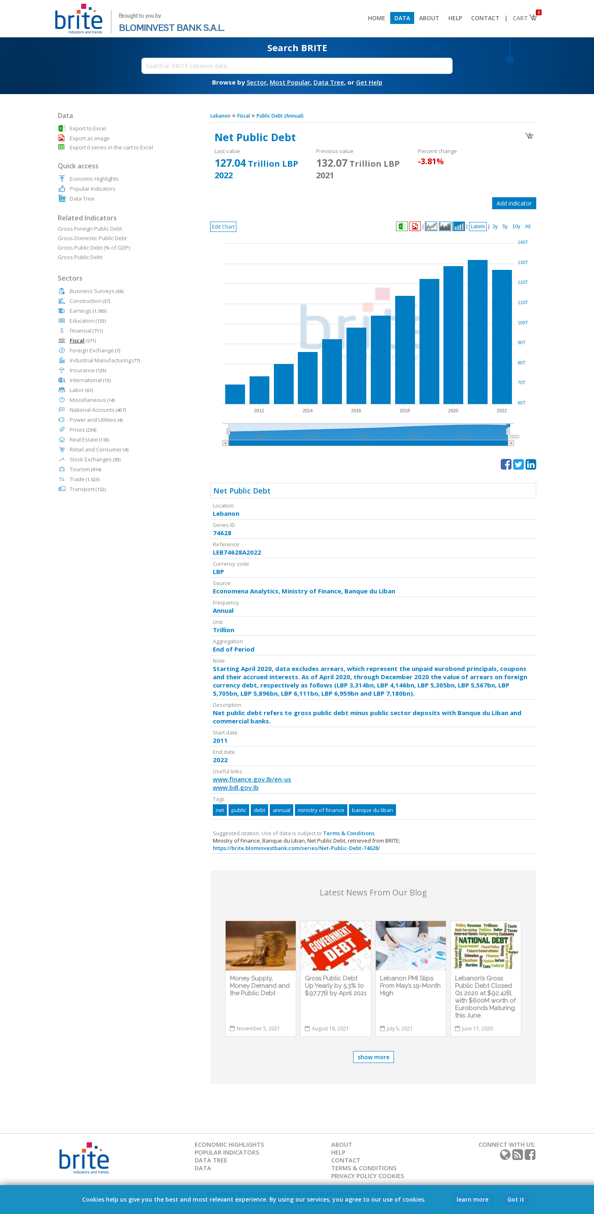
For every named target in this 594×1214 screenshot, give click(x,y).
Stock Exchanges (95, 459)
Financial (86, 330)
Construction (90, 301)
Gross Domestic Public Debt (92, 238)
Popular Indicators (93, 188)
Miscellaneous (92, 400)
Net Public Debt (242, 491)
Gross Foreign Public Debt (90, 228)
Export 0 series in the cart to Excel (111, 147)
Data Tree (82, 198)
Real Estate (89, 439)
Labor (81, 390)
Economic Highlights (94, 178)
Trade (84, 479)
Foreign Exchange (95, 350)
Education (88, 320)
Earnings (88, 310)
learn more (472, 1199)
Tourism (85, 469)
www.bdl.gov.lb (236, 787)
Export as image (90, 138)
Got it (515, 1199)
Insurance (88, 370)
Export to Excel (88, 128)
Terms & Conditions (349, 833)
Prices (83, 429)
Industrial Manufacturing (105, 360)
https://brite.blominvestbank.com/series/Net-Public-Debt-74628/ (296, 848)
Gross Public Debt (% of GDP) (94, 247)
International (90, 380)
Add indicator (514, 203)
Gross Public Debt (80, 257)
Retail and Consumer (99, 449)
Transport (88, 489)
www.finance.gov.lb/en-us (252, 779)
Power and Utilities (96, 419)
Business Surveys (96, 291)
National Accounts (98, 409)
